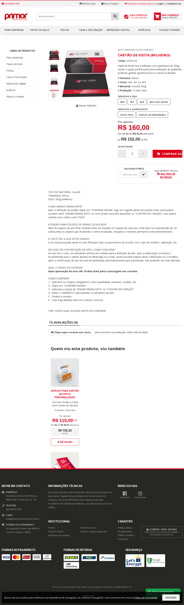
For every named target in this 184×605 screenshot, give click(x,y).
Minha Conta (88, 3)
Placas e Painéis (169, 30)
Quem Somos (56, 531)
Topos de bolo (39, 30)
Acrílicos (144, 30)
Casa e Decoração (91, 30)
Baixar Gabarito (86, 105)
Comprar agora (169, 154)
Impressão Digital (118, 30)
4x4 (141, 102)
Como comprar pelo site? (94, 531)
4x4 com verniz (157, 102)
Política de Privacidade (145, 597)
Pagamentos (125, 531)
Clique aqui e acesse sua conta (71, 332)
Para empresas (14, 30)
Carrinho (123, 539)
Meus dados (125, 527)
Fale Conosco (88, 527)
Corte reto (125, 114)
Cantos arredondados (151, 114)
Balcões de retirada (59, 535)
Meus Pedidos (110, 3)
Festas (65, 30)
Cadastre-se (174, 3)
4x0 (121, 102)
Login (160, 3)
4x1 (131, 102)
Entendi (171, 597)
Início (120, 50)
